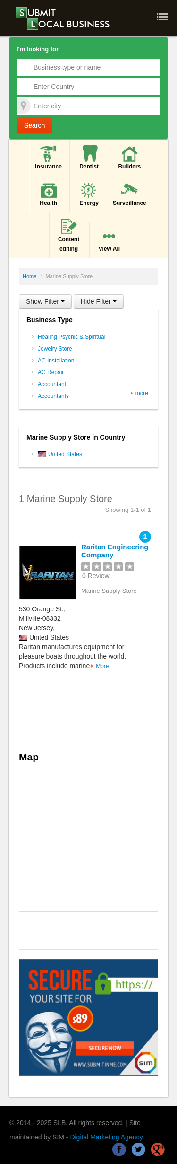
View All (109, 239)
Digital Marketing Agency (106, 1137)
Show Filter (45, 301)
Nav (163, 17)
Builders (129, 157)
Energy (89, 193)
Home (29, 276)
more (141, 393)
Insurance (48, 157)
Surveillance (129, 193)
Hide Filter (99, 301)
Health (48, 193)
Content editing (68, 234)
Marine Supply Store (109, 590)
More (102, 666)
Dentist (89, 157)
